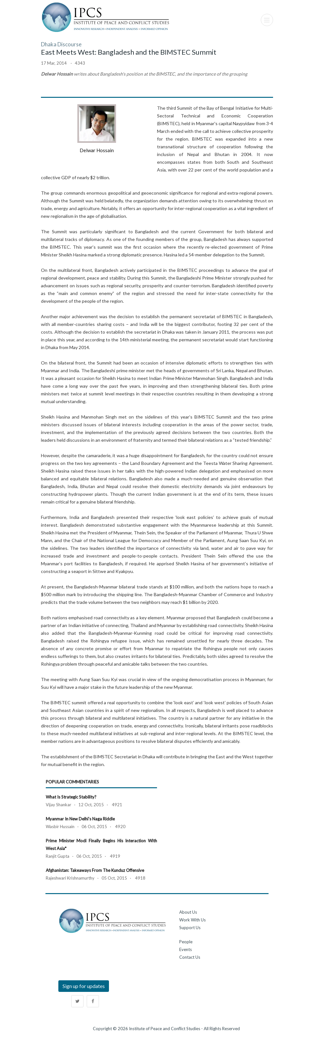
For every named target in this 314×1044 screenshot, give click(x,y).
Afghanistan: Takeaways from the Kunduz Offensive (95, 870)
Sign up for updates (84, 986)
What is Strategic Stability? (71, 796)
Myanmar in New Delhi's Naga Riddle (80, 818)
